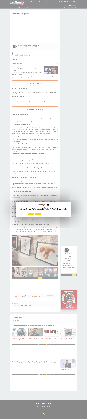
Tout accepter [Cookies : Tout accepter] (31, 214)
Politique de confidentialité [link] (54, 214)
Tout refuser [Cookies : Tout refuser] (37, 214)
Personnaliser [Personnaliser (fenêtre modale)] (44, 214)
